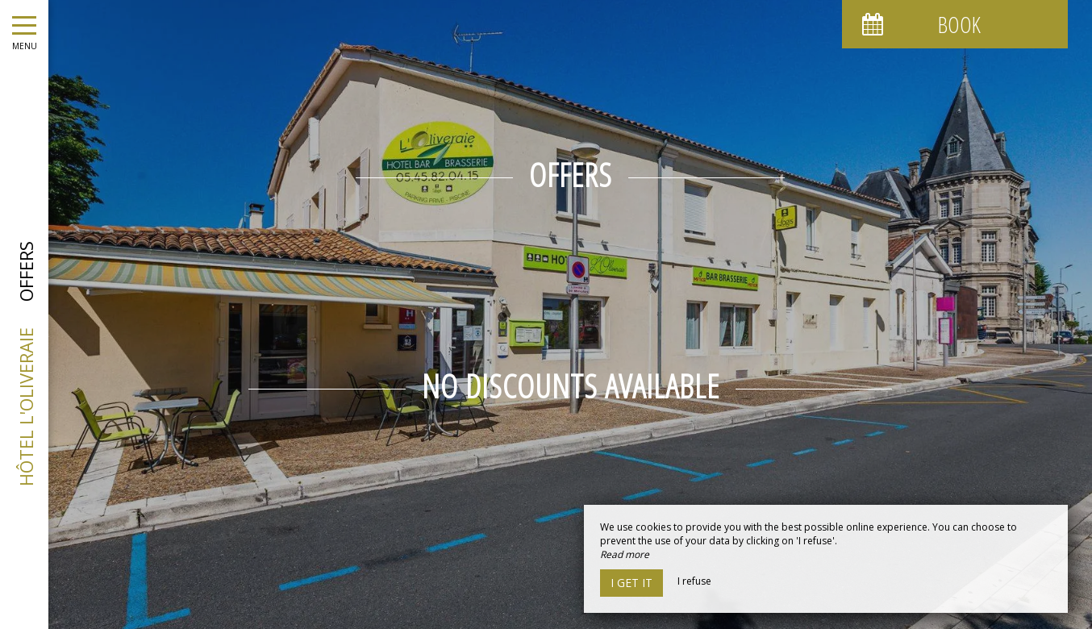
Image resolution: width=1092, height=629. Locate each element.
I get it (631, 582)
